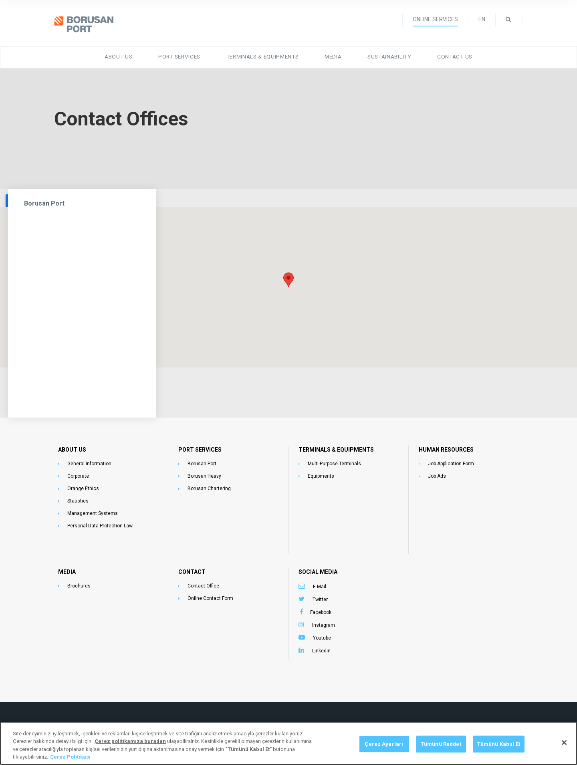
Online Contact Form (210, 596)
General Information (89, 461)
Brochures (79, 583)
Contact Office (203, 583)
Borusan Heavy (204, 473)
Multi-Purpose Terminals (334, 461)
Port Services (181, 55)
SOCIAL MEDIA (318, 569)
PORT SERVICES (200, 447)
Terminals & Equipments (262, 55)
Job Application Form (451, 461)
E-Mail (319, 584)
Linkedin (321, 648)
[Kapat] (564, 742)
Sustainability (388, 55)
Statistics (78, 498)
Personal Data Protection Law (100, 523)
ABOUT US (72, 447)
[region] (288, 743)
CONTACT (192, 569)
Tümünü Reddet (441, 744)
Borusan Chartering (209, 486)
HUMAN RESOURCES (446, 447)
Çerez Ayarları (384, 744)
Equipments (321, 473)
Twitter (320, 597)
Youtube (322, 635)
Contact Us (452, 55)
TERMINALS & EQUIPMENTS (336, 447)
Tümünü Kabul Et (498, 744)
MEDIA (67, 569)
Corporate (78, 473)
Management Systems (92, 511)
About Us (121, 55)
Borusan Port (44, 201)
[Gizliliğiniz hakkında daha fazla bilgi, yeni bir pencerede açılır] (130, 741)
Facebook (320, 610)
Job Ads (437, 473)
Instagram (323, 623)
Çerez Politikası (70, 757)
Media (332, 55)
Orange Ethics (83, 486)
